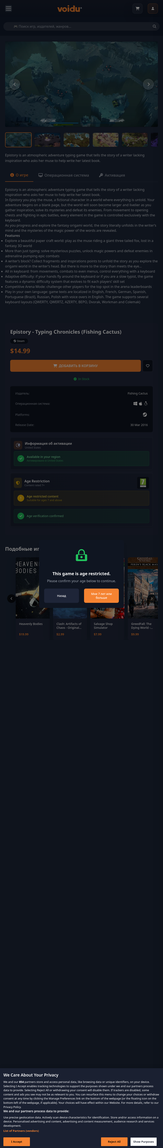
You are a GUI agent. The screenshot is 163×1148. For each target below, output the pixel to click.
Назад (61, 596)
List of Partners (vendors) (21, 1135)
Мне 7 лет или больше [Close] (101, 596)
